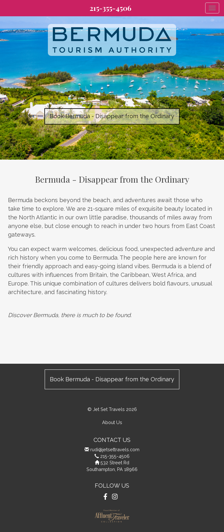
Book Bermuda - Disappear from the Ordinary (112, 116)
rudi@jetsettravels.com (114, 449)
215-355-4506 (110, 8)
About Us (112, 422)
